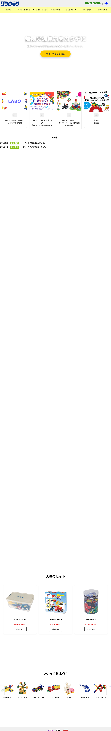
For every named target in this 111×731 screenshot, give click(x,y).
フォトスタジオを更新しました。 (35, 147)
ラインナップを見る (55, 54)
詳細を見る (20, 637)
